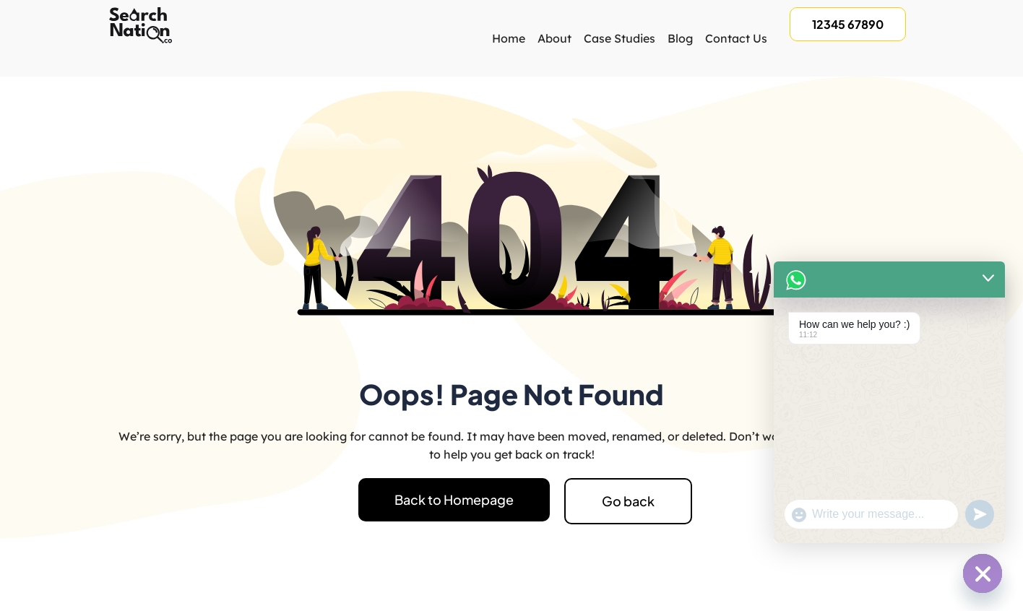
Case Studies (619, 38)
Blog (680, 38)
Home (508, 38)
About (554, 38)
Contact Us (736, 38)
